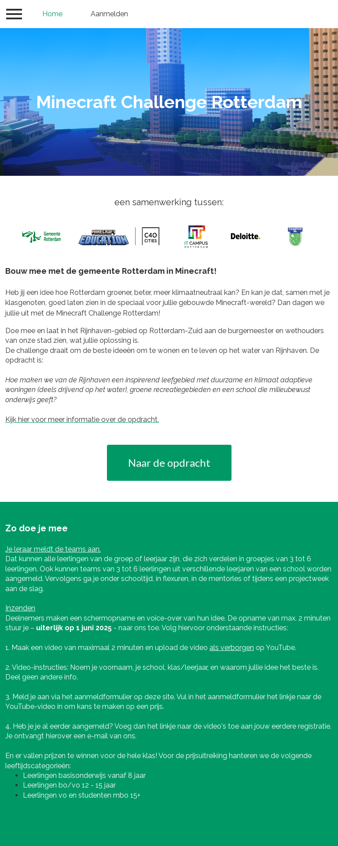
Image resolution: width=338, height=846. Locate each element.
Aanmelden (109, 14)
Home (52, 14)
